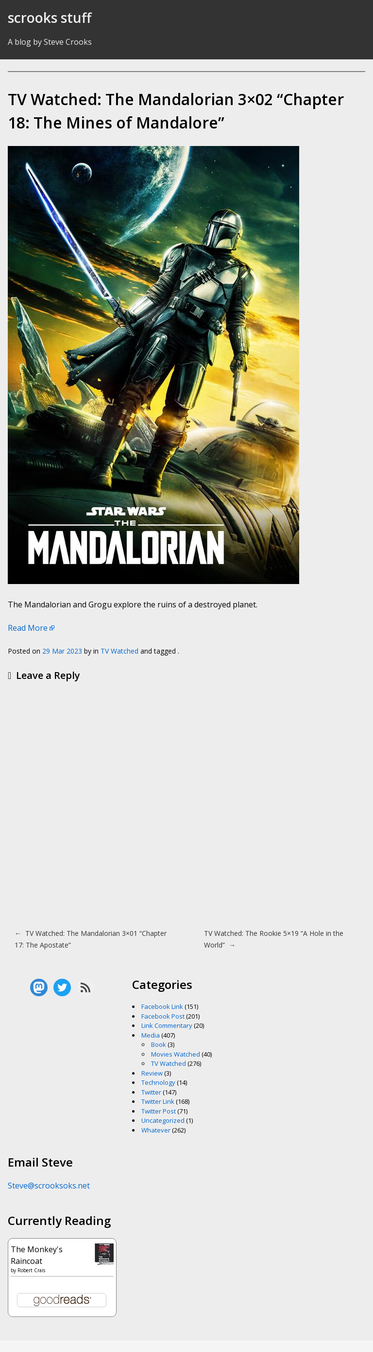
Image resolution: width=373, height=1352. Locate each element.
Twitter (151, 1092)
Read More (28, 627)
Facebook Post (163, 1016)
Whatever (155, 1130)
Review (152, 1073)
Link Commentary (166, 1025)
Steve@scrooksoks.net (49, 1185)
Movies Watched (175, 1054)
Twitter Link (157, 1101)
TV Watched (119, 651)
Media (150, 1035)
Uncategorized (163, 1120)
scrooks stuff (49, 17)
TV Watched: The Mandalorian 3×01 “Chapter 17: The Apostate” (91, 939)
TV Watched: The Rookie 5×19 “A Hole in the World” (273, 939)
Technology (158, 1082)
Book (158, 1044)
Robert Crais (31, 1270)
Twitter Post (158, 1111)
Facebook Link (162, 1006)
